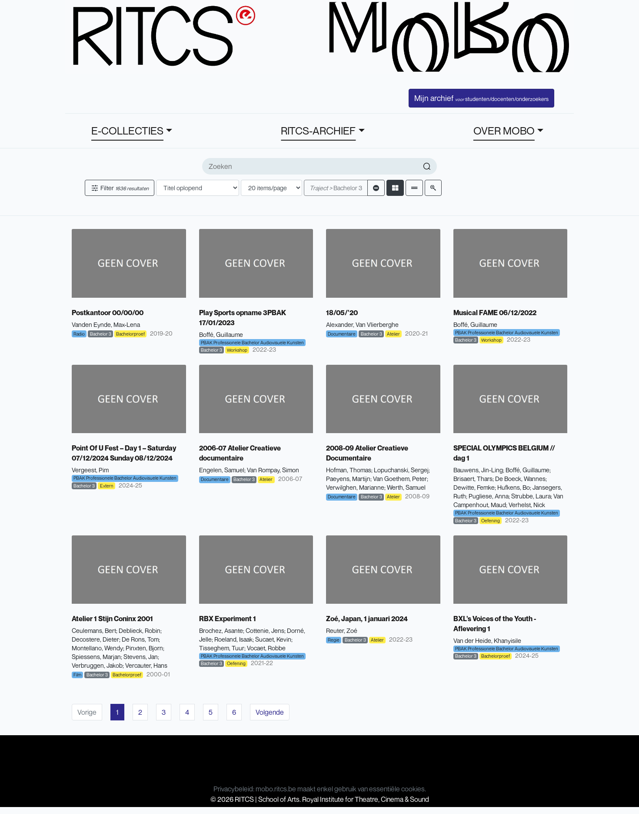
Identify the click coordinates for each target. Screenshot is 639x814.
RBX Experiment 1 (227, 618)
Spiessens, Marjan (96, 656)
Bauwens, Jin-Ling (478, 470)
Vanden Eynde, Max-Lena (106, 324)
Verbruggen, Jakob (97, 665)
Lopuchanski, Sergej (401, 470)
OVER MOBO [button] (504, 130)
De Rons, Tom (140, 639)
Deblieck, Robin (139, 630)
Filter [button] (119, 188)
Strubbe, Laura (531, 496)
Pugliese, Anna (489, 496)
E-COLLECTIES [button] (127, 130)
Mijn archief (481, 98)
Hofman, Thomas (348, 470)
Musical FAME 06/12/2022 (494, 312)
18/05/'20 (342, 312)
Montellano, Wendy (97, 648)
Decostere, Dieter (95, 639)
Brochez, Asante (221, 630)
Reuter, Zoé (341, 630)
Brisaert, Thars (473, 478)
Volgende (270, 712)
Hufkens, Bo (513, 487)
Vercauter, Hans (146, 665)
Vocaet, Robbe (266, 648)
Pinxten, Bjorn (144, 648)
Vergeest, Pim (90, 470)
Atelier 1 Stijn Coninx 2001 (112, 618)
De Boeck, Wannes (520, 478)
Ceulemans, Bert (94, 630)
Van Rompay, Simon (273, 470)
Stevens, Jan (140, 656)
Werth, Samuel (406, 487)
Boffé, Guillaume (221, 334)
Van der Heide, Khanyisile (487, 640)
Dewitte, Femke (474, 487)
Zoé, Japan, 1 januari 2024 (367, 618)
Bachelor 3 (336, 188)
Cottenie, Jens (265, 630)
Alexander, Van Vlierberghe (362, 324)
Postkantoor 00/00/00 (107, 312)
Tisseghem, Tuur (221, 648)
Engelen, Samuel (221, 470)
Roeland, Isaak (233, 639)
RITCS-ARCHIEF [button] (318, 130)
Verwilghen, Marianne (355, 487)
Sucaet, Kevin (273, 639)
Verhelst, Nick (527, 504)
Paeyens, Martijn (348, 478)
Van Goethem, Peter (400, 478)
